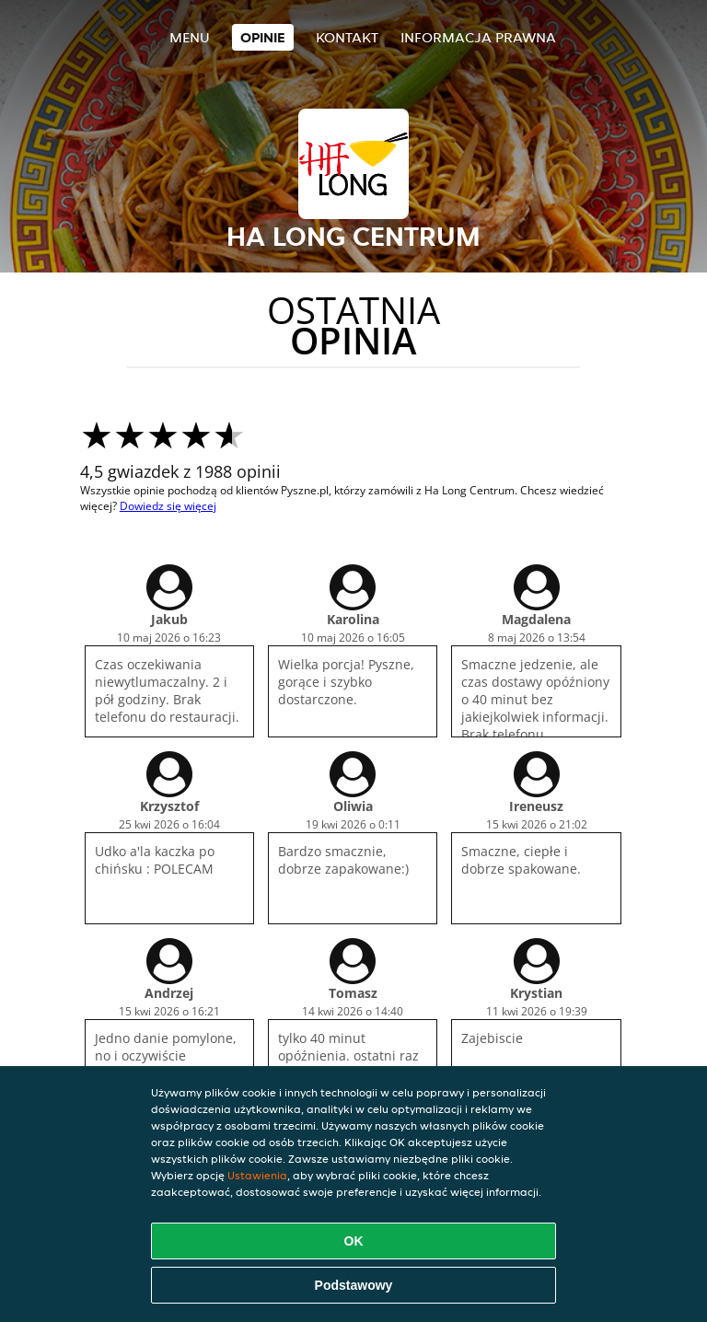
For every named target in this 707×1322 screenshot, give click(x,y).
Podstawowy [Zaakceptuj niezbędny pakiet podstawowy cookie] (354, 1285)
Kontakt (347, 37)
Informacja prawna (478, 37)
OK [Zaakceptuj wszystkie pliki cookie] (354, 1241)
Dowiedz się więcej (168, 506)
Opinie (262, 37)
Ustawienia (257, 1175)
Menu (189, 37)
